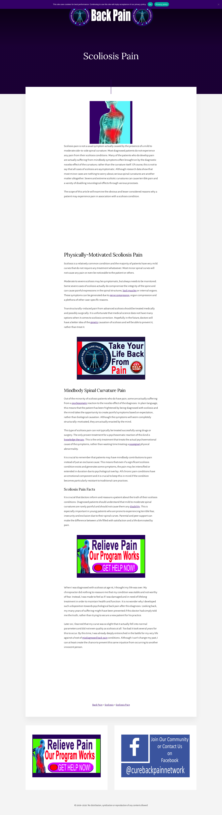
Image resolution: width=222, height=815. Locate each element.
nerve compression (129, 295)
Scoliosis (109, 704)
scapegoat (134, 444)
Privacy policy (162, 4)
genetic (94, 322)
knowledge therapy (74, 439)
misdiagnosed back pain (95, 637)
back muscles (130, 290)
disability (135, 506)
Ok (150, 4)
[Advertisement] (111, 223)
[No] (218, 4)
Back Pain (96, 704)
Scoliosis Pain (123, 704)
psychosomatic (80, 403)
